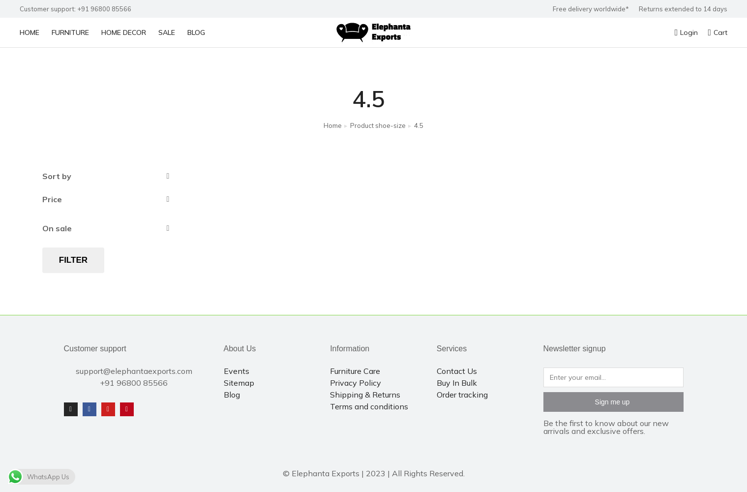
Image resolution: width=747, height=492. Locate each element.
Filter (73, 260)
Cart (717, 32)
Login (686, 32)
